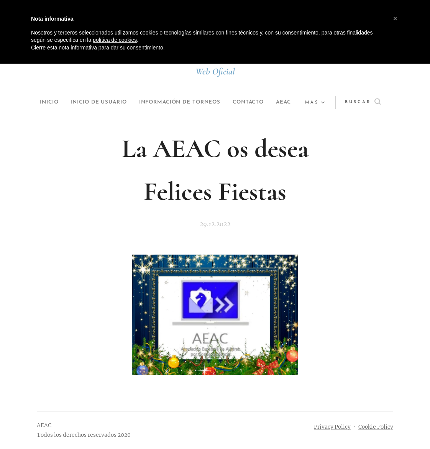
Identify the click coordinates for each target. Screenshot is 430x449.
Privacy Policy (332, 426)
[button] (367, 102)
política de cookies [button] (115, 40)
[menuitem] (51, 102)
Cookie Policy (375, 426)
